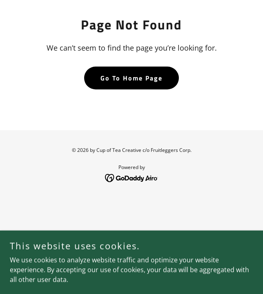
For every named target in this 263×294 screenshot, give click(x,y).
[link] (131, 177)
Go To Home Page (131, 78)
